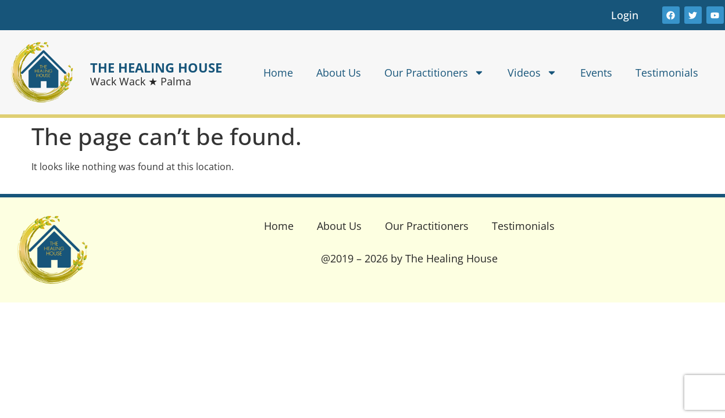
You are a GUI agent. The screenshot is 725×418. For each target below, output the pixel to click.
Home (278, 73)
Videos (532, 73)
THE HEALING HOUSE (156, 67)
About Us (338, 73)
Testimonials (666, 73)
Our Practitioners (434, 73)
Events (596, 73)
